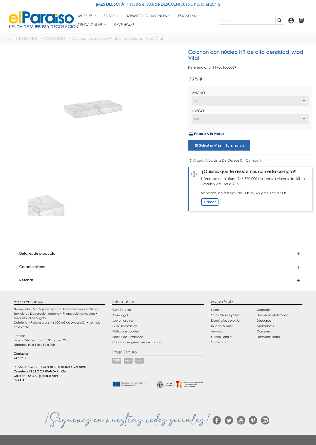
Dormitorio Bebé (268, 337)
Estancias (187, 16)
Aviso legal (120, 315)
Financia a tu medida (206, 134)
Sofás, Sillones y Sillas (225, 315)
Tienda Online (90, 24)
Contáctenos (121, 309)
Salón (215, 309)
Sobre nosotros (123, 320)
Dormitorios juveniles (146, 16)
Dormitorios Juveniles (226, 320)
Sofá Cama (219, 342)
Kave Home (124, 24)
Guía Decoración (124, 326)
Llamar (210, 202)
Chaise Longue (222, 337)
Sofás (109, 16)
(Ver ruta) (79, 367)
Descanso (264, 320)
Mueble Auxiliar (222, 326)
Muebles (85, 16)
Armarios (217, 331)
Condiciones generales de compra (137, 342)
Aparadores (265, 326)
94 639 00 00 (22, 358)
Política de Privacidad (127, 337)
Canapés (263, 331)
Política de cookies (125, 331)
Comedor (264, 309)
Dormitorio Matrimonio (272, 315)
